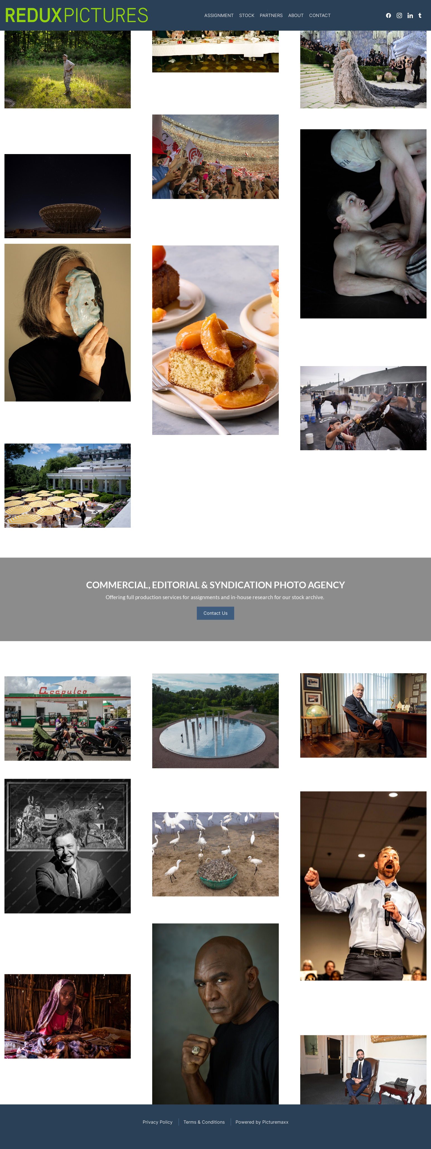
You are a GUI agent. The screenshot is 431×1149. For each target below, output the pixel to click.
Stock (246, 15)
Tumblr (419, 15)
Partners (271, 15)
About (296, 15)
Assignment (219, 15)
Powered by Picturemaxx (262, 1122)
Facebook (388, 15)
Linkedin (410, 15)
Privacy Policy (158, 1122)
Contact (320, 15)
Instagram (399, 15)
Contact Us (215, 629)
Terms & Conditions (204, 1122)
